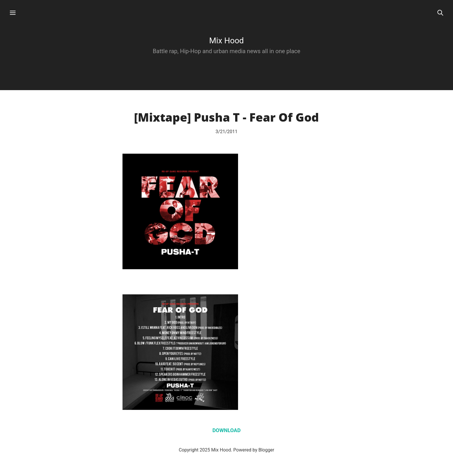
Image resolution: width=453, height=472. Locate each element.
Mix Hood (226, 40)
